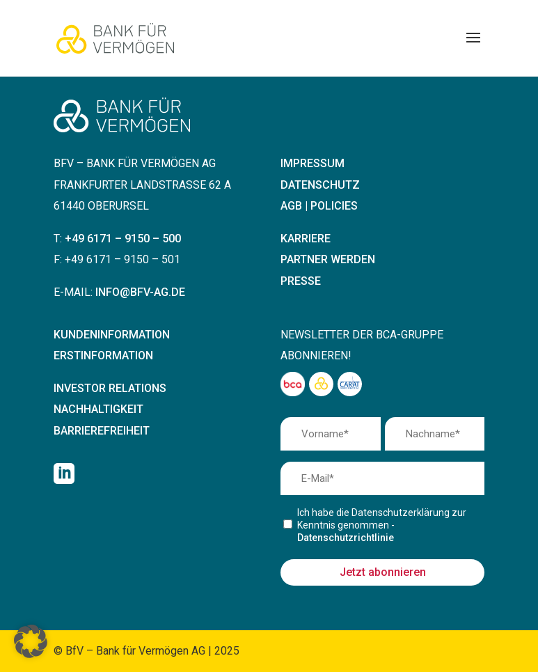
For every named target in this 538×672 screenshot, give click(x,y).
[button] (30, 641)
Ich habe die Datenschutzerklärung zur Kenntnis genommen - (381, 525)
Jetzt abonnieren (383, 572)
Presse (300, 281)
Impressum (312, 163)
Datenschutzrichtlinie (345, 537)
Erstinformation (103, 355)
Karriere (305, 238)
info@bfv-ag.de (140, 292)
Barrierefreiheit (102, 430)
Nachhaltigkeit (98, 409)
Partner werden (327, 259)
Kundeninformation (112, 334)
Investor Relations (110, 388)
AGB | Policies (319, 205)
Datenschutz (320, 185)
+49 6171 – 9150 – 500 (123, 238)
